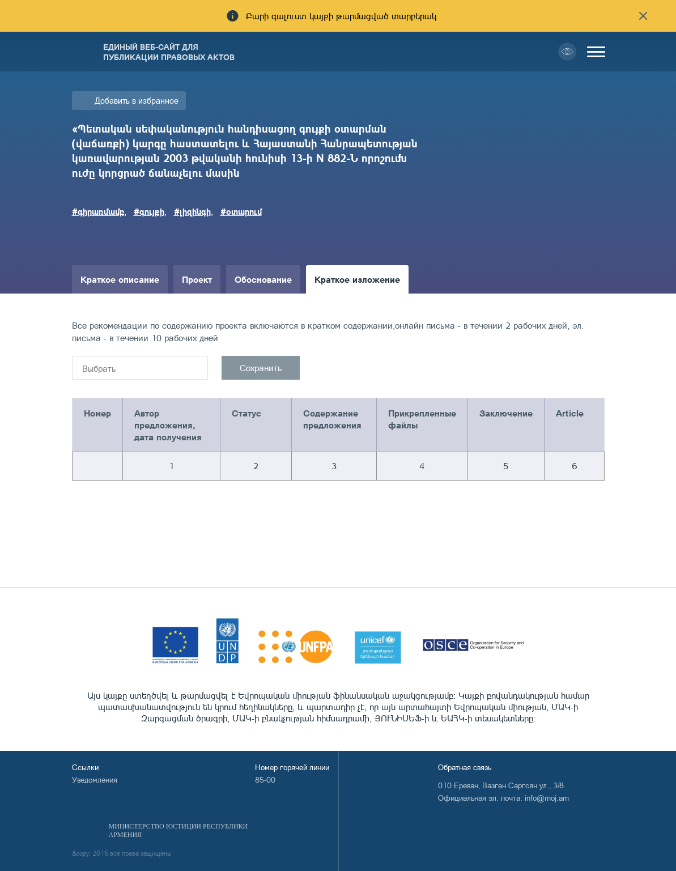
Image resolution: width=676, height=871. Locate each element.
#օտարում (241, 211)
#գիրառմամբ (98, 211)
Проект (197, 279)
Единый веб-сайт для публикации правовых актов (169, 51)
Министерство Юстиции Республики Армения (178, 830)
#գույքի (149, 211)
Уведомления (94, 779)
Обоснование (263, 279)
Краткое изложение (357, 279)
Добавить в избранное (136, 100)
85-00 (265, 779)
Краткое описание (119, 279)
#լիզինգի (192, 211)
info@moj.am (547, 797)
